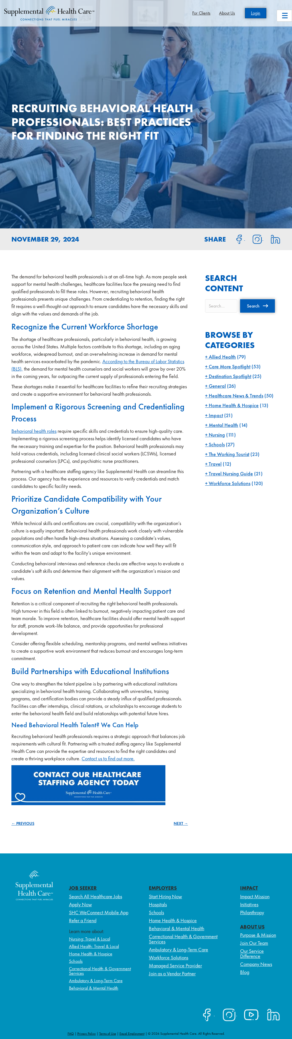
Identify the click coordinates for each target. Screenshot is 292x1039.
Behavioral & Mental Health (93, 988)
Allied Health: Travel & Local (94, 946)
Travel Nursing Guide (231, 473)
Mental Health (223, 425)
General (217, 386)
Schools (217, 444)
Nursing (217, 434)
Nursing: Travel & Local (89, 939)
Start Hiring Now (165, 896)
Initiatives (249, 904)
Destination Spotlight (230, 376)
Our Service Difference (252, 953)
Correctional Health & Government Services (100, 971)
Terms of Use (107, 1033)
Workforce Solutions (229, 483)
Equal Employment (132, 1033)
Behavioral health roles (33, 431)
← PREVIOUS (22, 823)
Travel (215, 464)
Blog (244, 972)
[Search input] (221, 306)
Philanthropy (252, 912)
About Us (227, 13)
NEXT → (181, 823)
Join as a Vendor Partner (172, 973)
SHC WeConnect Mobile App (98, 912)
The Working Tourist (229, 454)
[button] (257, 305)
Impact (216, 415)
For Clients (201, 13)
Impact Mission (254, 896)
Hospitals (158, 904)
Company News (256, 964)
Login (255, 13)
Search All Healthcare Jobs (95, 896)
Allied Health (222, 356)
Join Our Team (254, 943)
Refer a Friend (82, 920)
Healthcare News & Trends (236, 395)
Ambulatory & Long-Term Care (96, 981)
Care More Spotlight (229, 366)
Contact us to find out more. (108, 758)
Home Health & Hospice (234, 405)
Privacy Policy (86, 1033)
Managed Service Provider (175, 965)
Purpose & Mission (258, 935)
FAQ (71, 1033)
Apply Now (80, 904)
